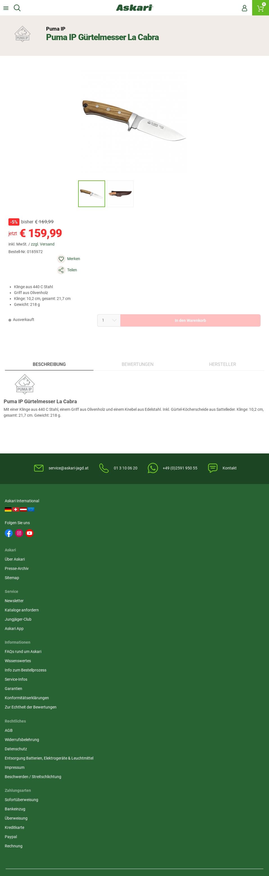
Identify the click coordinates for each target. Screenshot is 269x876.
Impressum (104, 599)
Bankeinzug (192, 565)
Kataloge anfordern (199, 516)
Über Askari (104, 506)
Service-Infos (17, 584)
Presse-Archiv (106, 516)
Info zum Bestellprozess (26, 575)
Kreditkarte (191, 584)
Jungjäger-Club (195, 525)
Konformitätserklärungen (28, 602)
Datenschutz (105, 575)
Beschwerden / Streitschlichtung (122, 608)
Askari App (191, 534)
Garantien (14, 593)
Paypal (188, 593)
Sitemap (101, 525)
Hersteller (222, 351)
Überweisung (193, 575)
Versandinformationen (76, 818)
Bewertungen (137, 351)
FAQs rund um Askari (24, 556)
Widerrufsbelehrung (111, 565)
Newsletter (191, 506)
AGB (98, 556)
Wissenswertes (19, 565)
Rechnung (191, 602)
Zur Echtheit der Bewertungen (31, 612)
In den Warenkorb (178, 303)
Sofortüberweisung (198, 556)
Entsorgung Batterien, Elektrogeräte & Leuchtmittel (127, 587)
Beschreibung (49, 351)
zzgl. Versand (46, 249)
